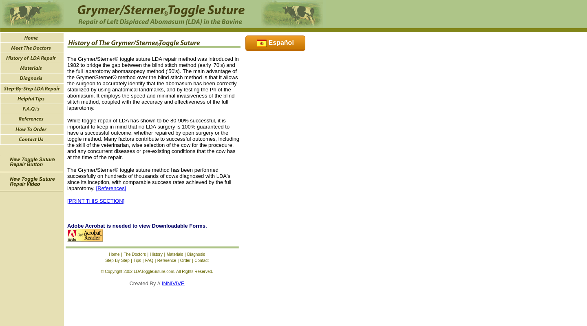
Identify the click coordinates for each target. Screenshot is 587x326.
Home (114, 254)
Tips (137, 260)
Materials (175, 254)
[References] (111, 188)
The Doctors (135, 254)
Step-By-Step (117, 260)
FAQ (149, 260)
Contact (201, 260)
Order (185, 260)
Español (275, 42)
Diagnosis (196, 254)
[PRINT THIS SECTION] (95, 201)
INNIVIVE (173, 283)
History (156, 254)
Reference (166, 260)
